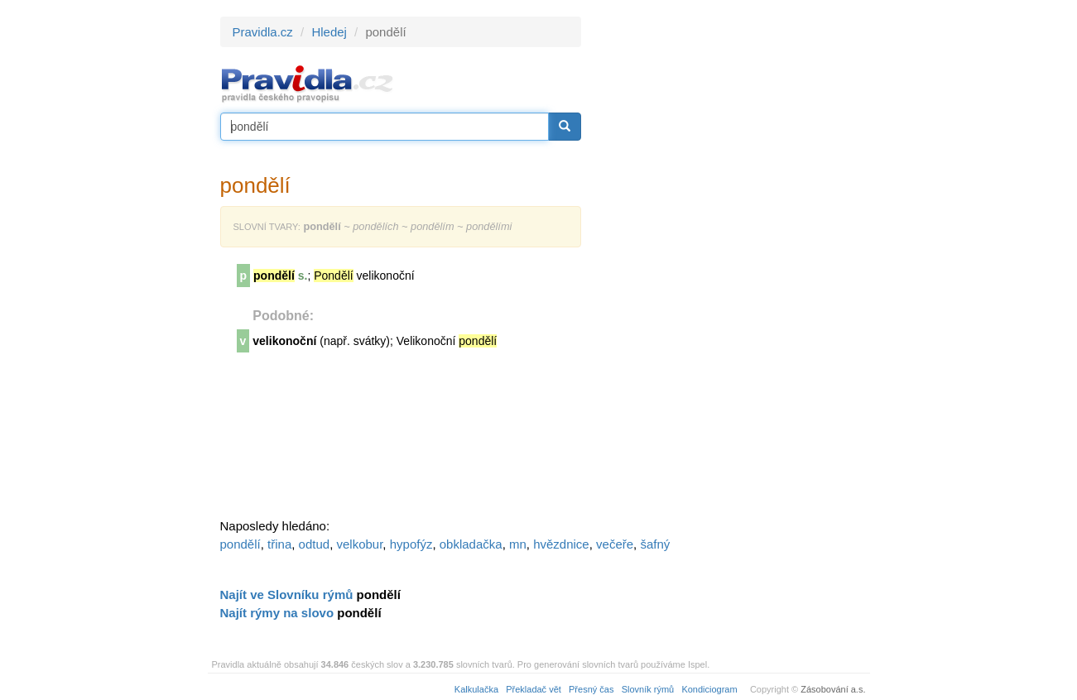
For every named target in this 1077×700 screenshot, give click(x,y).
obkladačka (471, 544)
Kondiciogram (709, 689)
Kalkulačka (476, 689)
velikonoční (284, 341)
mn (517, 544)
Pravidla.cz (263, 32)
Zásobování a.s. (833, 689)
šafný (655, 544)
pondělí (240, 544)
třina (279, 544)
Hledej (329, 32)
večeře (614, 544)
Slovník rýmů (648, 689)
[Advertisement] (730, 265)
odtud (314, 544)
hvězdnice (561, 544)
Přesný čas (591, 689)
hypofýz (411, 544)
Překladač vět (533, 689)
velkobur (359, 544)
